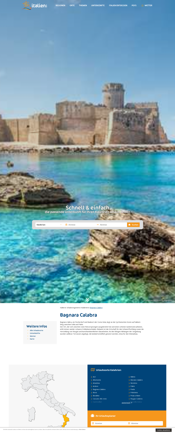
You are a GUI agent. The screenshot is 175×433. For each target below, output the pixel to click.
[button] (49, 224)
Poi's (134, 5)
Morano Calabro (136, 369)
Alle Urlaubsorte (36, 330)
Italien (62, 307)
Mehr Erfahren (108, 430)
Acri (94, 366)
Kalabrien (84, 307)
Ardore (95, 375)
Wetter (146, 5)
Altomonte (97, 369)
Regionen (60, 5)
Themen (83, 5)
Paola (132, 379)
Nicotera (133, 372)
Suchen (133, 224)
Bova (95, 382)
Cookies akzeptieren (163, 430)
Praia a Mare (135, 385)
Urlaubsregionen (73, 307)
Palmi (132, 375)
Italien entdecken (118, 5)
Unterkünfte (98, 5)
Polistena (134, 382)
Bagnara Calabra (99, 379)
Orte (72, 5)
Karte (32, 339)
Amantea (96, 372)
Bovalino (96, 385)
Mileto (132, 366)
